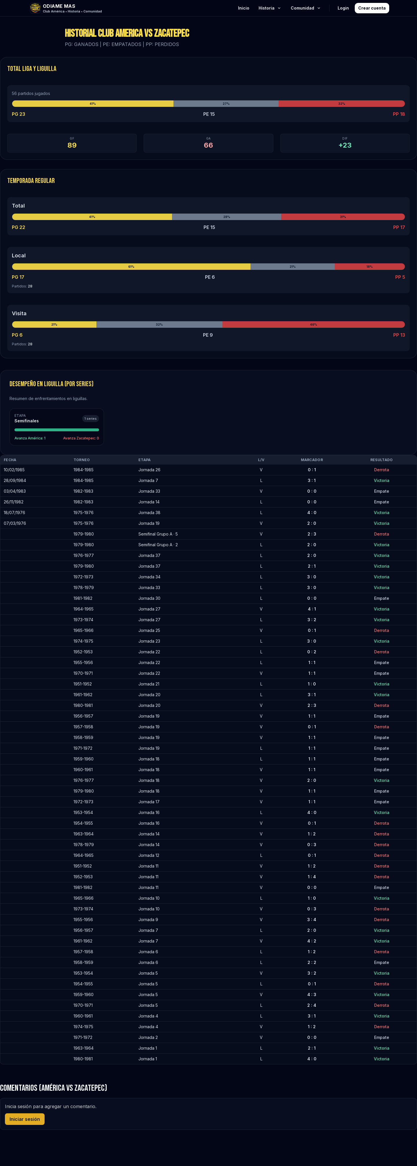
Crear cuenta (372, 8)
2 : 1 (312, 566)
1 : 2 (312, 833)
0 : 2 (311, 651)
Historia (270, 8)
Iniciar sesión (25, 1119)
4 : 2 (311, 940)
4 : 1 (312, 608)
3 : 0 (311, 576)
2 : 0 (311, 523)
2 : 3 (312, 533)
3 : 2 (312, 619)
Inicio (243, 8)
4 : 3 (311, 994)
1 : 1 (311, 662)
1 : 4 (312, 876)
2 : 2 (312, 962)
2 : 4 (311, 1005)
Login (343, 8)
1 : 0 (312, 683)
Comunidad (306, 8)
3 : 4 (311, 919)
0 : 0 (312, 491)
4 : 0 (312, 512)
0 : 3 (311, 844)
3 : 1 (312, 480)
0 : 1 (312, 469)
